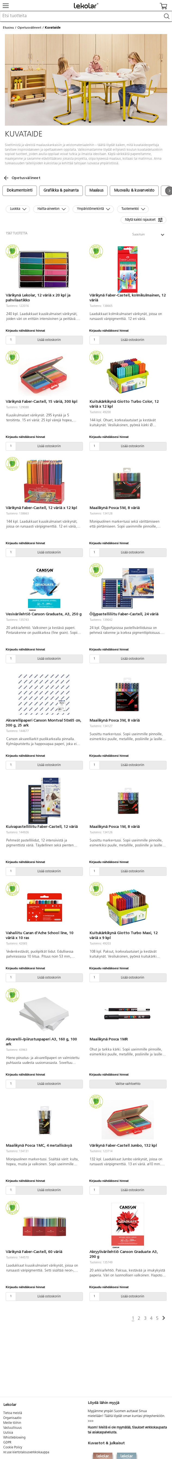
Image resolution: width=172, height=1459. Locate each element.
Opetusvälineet (29, 27)
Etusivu (8, 27)
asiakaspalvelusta (104, 1432)
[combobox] (86, 16)
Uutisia (8, 1432)
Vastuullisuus (12, 1428)
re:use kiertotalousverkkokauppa (26, 1452)
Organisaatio (12, 1418)
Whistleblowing (14, 1437)
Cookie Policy (12, 1447)
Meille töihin (12, 1423)
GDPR (7, 1442)
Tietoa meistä (12, 1413)
